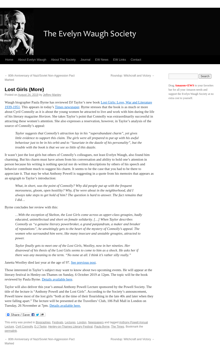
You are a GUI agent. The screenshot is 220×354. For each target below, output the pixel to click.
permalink (11, 330)
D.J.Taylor (40, 326)
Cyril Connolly (24, 326)
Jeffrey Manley (52, 94)
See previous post (83, 262)
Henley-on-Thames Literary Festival (70, 326)
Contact (136, 59)
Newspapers (96, 322)
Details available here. (65, 305)
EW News (101, 59)
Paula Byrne (102, 326)
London (82, 322)
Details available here (57, 279)
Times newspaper (67, 107)
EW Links (119, 59)
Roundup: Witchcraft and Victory (132, 75)
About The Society (63, 59)
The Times (117, 326)
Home (9, 59)
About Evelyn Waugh (32, 59)
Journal (86, 59)
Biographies (43, 322)
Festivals (57, 322)
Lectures (70, 322)
